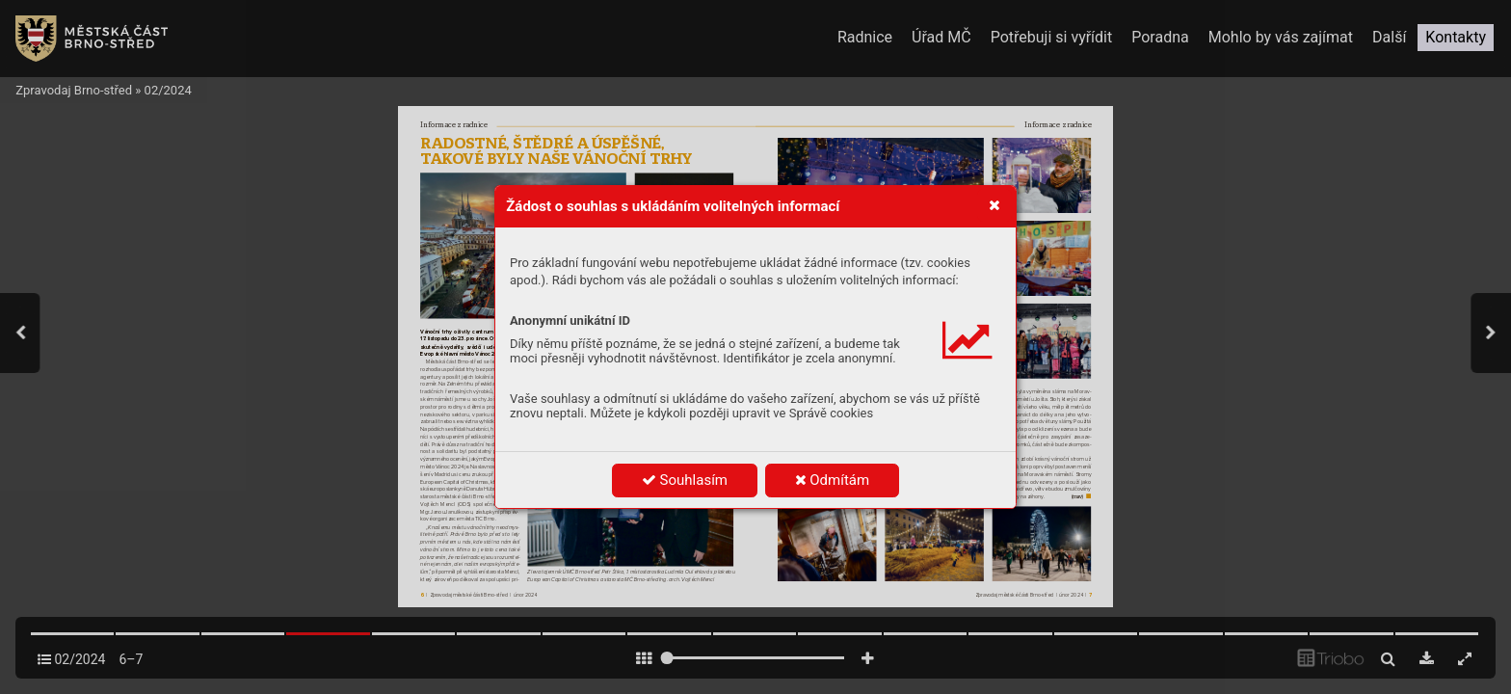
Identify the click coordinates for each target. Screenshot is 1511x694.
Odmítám (832, 480)
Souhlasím (685, 480)
